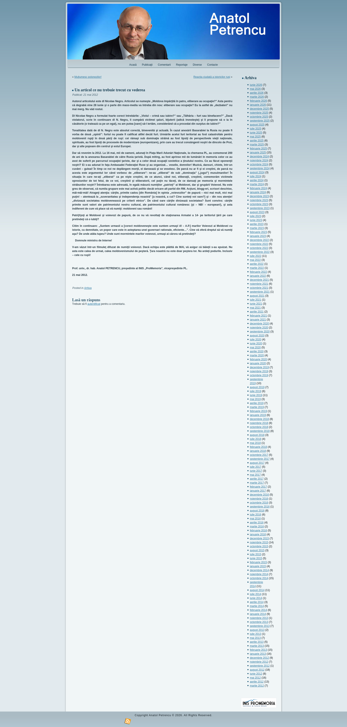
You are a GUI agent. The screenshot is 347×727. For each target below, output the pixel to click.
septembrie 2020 (260, 331)
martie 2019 (257, 407)
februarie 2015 (258, 562)
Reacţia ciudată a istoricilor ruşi (211, 76)
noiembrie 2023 (259, 200)
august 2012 (257, 669)
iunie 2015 (256, 558)
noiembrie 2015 (259, 542)
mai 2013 (255, 637)
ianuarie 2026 (258, 104)
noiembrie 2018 (259, 423)
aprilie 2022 (257, 263)
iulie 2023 (255, 216)
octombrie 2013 (259, 622)
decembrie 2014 (259, 570)
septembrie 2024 (260, 168)
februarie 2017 (258, 486)
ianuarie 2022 (258, 275)
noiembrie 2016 (259, 498)
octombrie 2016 (259, 502)
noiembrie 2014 (259, 574)
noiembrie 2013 (259, 618)
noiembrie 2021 (259, 283)
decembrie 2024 (259, 156)
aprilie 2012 (257, 681)
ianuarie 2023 (258, 236)
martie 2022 (257, 267)
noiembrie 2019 (259, 371)
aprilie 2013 (257, 641)
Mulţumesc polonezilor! (88, 76)
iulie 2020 (255, 339)
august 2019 (257, 387)
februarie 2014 (258, 610)
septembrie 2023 (260, 208)
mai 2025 (255, 136)
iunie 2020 (256, 343)
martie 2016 (257, 526)
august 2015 (257, 550)
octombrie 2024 (259, 164)
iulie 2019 (255, 391)
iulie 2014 (255, 594)
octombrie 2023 (259, 204)
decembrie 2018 (259, 419)
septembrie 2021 (260, 291)
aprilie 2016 (257, 522)
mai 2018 (255, 443)
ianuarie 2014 (258, 614)
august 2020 (257, 335)
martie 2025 (257, 144)
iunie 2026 (256, 84)
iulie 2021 (255, 299)
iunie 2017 (256, 470)
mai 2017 (255, 474)
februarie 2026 (258, 100)
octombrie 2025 (259, 116)
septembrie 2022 (260, 252)
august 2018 (257, 435)
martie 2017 (257, 482)
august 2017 (257, 462)
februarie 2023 (258, 232)
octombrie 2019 (259, 375)
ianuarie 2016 (258, 534)
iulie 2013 (255, 633)
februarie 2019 (258, 411)
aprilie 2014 (257, 602)
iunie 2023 (256, 220)
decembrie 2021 (259, 279)
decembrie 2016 (259, 494)
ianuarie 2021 (258, 319)
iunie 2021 (256, 303)
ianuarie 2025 (258, 152)
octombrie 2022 (259, 248)
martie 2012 (257, 685)
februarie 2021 (258, 315)
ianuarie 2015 (258, 566)
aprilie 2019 (257, 403)
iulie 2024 (255, 176)
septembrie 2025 (260, 120)
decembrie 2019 (259, 367)
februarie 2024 (258, 188)
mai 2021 (255, 307)
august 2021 (257, 295)
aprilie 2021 (257, 311)
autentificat (93, 303)
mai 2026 (255, 88)
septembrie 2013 (260, 626)
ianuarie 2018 (258, 450)
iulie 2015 (255, 554)
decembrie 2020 (259, 323)
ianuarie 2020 (258, 363)
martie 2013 (257, 645)
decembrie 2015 (259, 538)
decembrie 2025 (259, 108)
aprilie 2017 (257, 478)
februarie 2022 (258, 271)
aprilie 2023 (257, 224)
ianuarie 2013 (258, 653)
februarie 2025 (258, 148)
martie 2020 (257, 355)
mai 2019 (255, 399)
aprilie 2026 (257, 92)
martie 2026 (257, 96)
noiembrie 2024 (259, 160)
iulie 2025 (255, 128)
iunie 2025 (256, 132)
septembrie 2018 (260, 431)
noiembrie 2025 (259, 112)
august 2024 (257, 172)
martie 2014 (257, 606)
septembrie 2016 (260, 506)
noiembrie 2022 (259, 244)
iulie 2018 (255, 439)
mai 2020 (255, 347)
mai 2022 (255, 259)
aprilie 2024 (257, 180)
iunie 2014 (256, 598)
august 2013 (257, 630)
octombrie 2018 (259, 427)
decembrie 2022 (259, 240)
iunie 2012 (256, 673)
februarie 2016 (258, 530)
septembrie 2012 (260, 665)
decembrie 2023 (259, 196)
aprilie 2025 (257, 140)
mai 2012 (255, 677)
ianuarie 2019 (258, 415)
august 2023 (257, 212)
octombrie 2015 (259, 546)
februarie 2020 (258, 359)
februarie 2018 (258, 446)
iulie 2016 (255, 514)
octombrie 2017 (259, 454)
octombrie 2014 (259, 578)
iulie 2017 (255, 466)
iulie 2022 (255, 256)
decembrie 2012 (259, 657)
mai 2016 (255, 518)
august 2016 (257, 510)
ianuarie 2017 (258, 490)
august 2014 (257, 590)
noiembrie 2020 (259, 327)
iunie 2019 (256, 395)
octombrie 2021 (259, 287)
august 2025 (257, 124)
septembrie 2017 (260, 458)
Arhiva (88, 288)
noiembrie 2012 (259, 661)
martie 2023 (257, 228)
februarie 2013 (258, 649)
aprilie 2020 (257, 351)
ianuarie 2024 (258, 192)
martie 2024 (257, 184)
